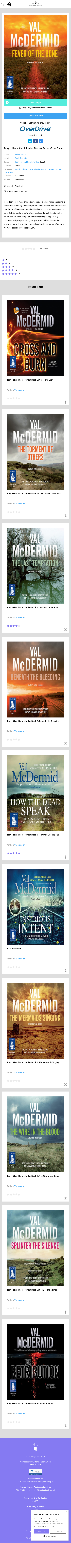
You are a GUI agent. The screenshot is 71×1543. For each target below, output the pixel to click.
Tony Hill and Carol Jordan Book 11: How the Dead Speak (33, 835)
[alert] (50, 1525)
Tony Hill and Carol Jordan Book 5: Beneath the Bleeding (33, 721)
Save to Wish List (13, 186)
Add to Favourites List (15, 191)
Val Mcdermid (21, 154)
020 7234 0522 (22, 1490)
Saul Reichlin (21, 158)
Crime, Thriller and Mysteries (41, 169)
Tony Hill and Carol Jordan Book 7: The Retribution (30, 1404)
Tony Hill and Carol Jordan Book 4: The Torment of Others (34, 494)
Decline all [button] (57, 1531)
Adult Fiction (21, 169)
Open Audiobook (35, 115)
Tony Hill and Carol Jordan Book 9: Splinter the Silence (32, 1290)
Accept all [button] (41, 1531)
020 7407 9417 (24, 1482)
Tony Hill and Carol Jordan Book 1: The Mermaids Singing (33, 1062)
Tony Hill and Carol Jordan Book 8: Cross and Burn (30, 380)
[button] (66, 4)
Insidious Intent (14, 949)
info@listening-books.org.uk (42, 1482)
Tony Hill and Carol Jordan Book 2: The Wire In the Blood (33, 1176)
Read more (50, 1526)
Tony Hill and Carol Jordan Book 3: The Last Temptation (32, 607)
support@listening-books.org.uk (42, 1490)
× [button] (66, 1512)
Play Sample (35, 103)
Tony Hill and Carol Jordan (27, 162)
